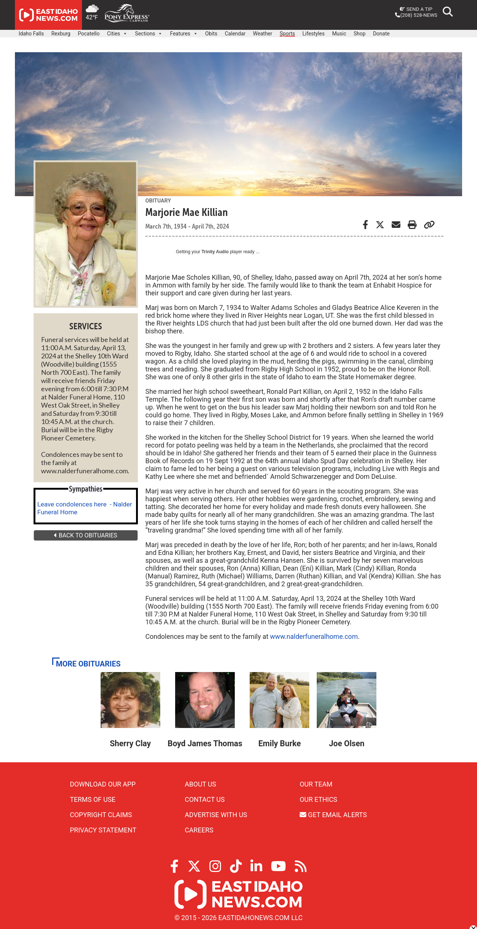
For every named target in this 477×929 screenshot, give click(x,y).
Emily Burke (279, 743)
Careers (199, 830)
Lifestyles (314, 34)
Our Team (316, 784)
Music (339, 34)
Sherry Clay (130, 743)
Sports (287, 34)
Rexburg (60, 34)
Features (184, 31)
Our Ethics (318, 799)
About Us (200, 784)
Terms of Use (93, 799)
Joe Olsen (346, 743)
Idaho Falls (31, 34)
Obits (211, 34)
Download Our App (103, 784)
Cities (117, 31)
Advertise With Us (216, 815)
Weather (262, 34)
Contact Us (205, 799)
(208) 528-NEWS (416, 15)
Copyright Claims (101, 815)
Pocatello (88, 34)
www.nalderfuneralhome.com (314, 636)
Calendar (235, 34)
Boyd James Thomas (205, 743)
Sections (148, 31)
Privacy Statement (103, 830)
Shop (360, 34)
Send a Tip (416, 9)
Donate (381, 34)
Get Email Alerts (333, 815)
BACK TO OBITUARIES (85, 535)
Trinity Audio (215, 251)
